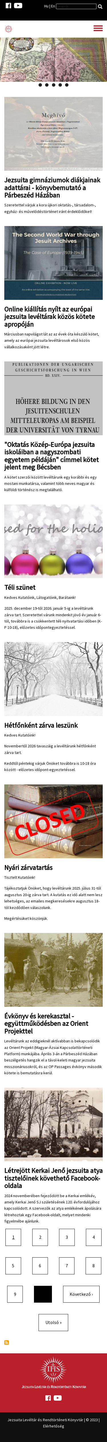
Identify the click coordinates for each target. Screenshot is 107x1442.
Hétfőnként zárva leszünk (41, 725)
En (53, 6)
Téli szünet (19, 587)
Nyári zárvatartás (28, 867)
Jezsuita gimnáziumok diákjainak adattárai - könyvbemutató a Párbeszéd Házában (52, 188)
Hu (46, 6)
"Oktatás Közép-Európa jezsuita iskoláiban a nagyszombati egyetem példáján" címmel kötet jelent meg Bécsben (51, 455)
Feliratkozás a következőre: (6, 1342)
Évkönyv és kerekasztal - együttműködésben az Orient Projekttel (46, 1024)
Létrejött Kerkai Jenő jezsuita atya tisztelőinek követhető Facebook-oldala (53, 1178)
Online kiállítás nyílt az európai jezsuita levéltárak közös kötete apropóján (49, 317)
